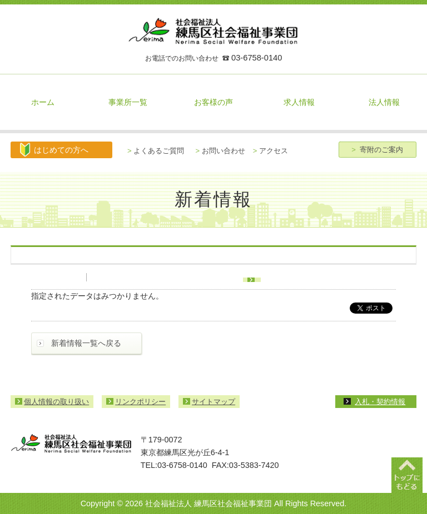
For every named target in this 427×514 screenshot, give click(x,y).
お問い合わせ (220, 151)
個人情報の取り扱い (56, 401)
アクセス (270, 151)
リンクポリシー (140, 401)
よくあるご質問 (155, 151)
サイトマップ (213, 401)
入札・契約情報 (380, 401)
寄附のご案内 (377, 149)
